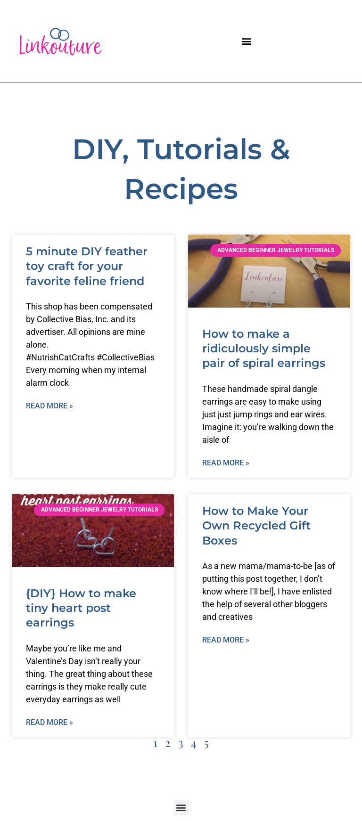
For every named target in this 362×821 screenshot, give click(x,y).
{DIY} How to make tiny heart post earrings (81, 607)
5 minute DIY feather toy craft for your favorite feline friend (87, 265)
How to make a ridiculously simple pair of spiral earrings (263, 348)
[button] (247, 41)
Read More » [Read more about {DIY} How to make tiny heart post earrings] (49, 722)
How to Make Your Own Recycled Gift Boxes (256, 525)
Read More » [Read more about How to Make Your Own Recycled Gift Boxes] (225, 639)
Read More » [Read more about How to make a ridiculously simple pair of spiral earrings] (225, 462)
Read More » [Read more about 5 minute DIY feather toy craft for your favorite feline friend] (49, 405)
